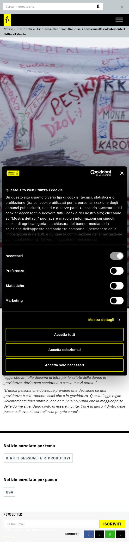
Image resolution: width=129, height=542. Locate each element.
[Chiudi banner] (121, 173)
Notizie (8, 29)
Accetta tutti (64, 334)
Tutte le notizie (25, 29)
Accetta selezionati (64, 350)
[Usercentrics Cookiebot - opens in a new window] (90, 173)
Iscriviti (112, 524)
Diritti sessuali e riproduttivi (55, 29)
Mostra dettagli (101, 320)
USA (9, 492)
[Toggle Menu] (119, 20)
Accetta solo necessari (64, 365)
